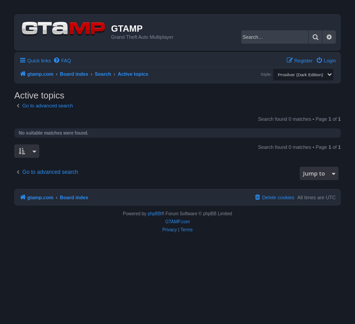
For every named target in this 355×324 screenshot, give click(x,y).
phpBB (154, 213)
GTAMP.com (177, 221)
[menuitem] (62, 60)
